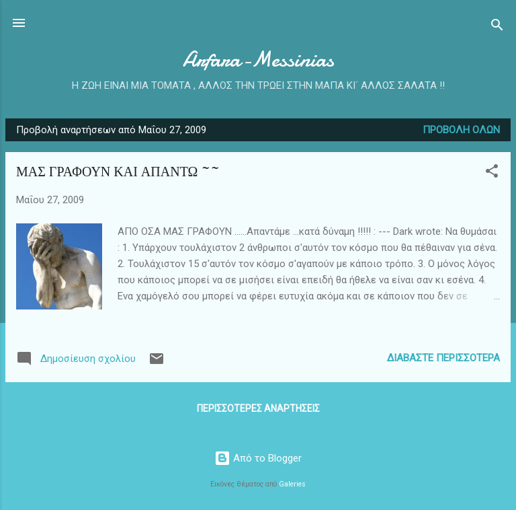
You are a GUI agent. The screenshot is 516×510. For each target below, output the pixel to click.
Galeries (292, 484)
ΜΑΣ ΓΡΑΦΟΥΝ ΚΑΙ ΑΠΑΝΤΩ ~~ (118, 172)
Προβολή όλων (461, 130)
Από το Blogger (258, 458)
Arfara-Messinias (258, 59)
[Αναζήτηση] (497, 27)
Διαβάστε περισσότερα (443, 358)
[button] (492, 173)
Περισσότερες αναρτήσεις (258, 408)
